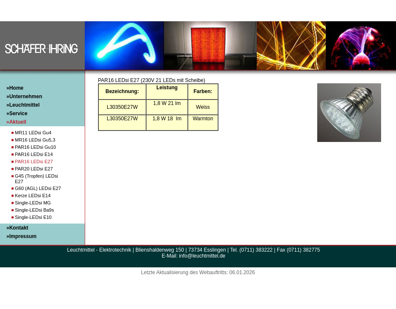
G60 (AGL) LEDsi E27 (38, 188)
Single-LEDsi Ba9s (34, 210)
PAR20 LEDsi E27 (34, 168)
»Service (16, 113)
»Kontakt (17, 228)
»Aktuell (16, 122)
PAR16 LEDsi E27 (34, 161)
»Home (14, 88)
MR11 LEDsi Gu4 (33, 132)
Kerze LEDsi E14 (33, 195)
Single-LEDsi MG (33, 202)
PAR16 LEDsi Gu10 (35, 147)
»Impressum (21, 236)
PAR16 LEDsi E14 (34, 154)
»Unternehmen (24, 96)
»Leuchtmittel (23, 105)
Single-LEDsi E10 (33, 217)
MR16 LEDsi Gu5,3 (35, 139)
